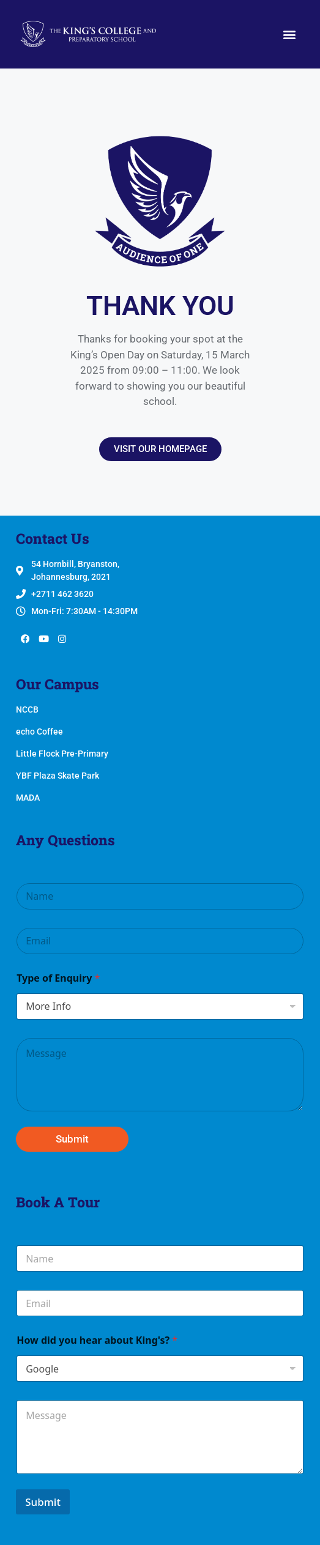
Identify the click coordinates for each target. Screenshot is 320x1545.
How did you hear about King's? (97, 1340)
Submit (72, 1139)
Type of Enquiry (58, 978)
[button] (290, 34)
